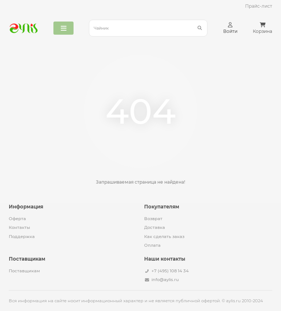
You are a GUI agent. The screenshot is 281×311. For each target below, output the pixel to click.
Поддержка (22, 236)
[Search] (148, 28)
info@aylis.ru (165, 279)
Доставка (154, 227)
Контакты (19, 227)
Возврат (153, 218)
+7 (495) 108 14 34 (170, 270)
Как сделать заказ (164, 236)
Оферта (17, 218)
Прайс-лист (258, 6)
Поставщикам (24, 270)
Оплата (152, 245)
